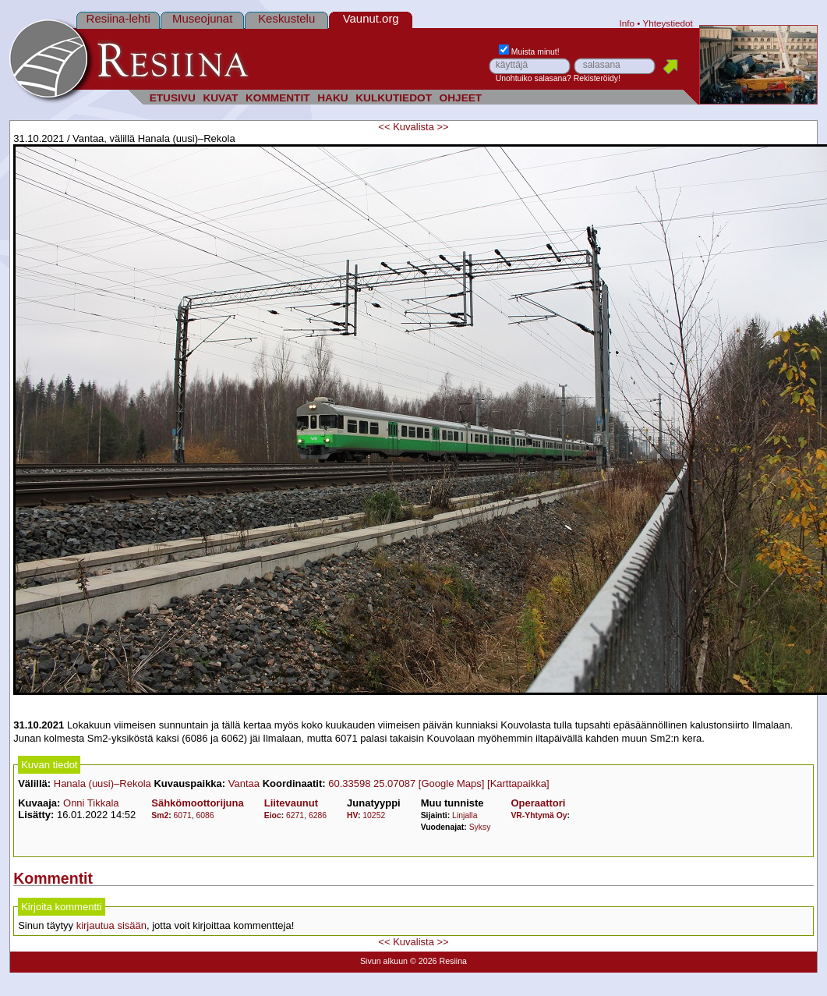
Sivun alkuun (384, 961)
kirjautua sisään (111, 925)
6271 (295, 815)
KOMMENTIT (278, 98)
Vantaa (244, 783)
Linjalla (464, 815)
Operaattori (538, 803)
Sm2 (159, 815)
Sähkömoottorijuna (197, 803)
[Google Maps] (452, 783)
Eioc (272, 815)
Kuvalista (413, 127)
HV (352, 815)
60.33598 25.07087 (371, 783)
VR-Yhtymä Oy (539, 815)
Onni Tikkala (91, 803)
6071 (183, 815)
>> (443, 127)
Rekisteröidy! (597, 78)
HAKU (332, 98)
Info (627, 23)
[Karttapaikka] (518, 783)
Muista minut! (529, 52)
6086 (205, 815)
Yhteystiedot (667, 23)
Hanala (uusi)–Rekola (102, 783)
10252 (373, 815)
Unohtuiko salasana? (533, 78)
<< (384, 127)
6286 (318, 815)
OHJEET (461, 98)
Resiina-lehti (118, 18)
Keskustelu (286, 18)
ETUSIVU (173, 98)
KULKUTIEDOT (393, 98)
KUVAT (220, 98)
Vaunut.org (371, 18)
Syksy (480, 827)
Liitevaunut (291, 803)
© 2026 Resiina (438, 961)
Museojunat (202, 18)
